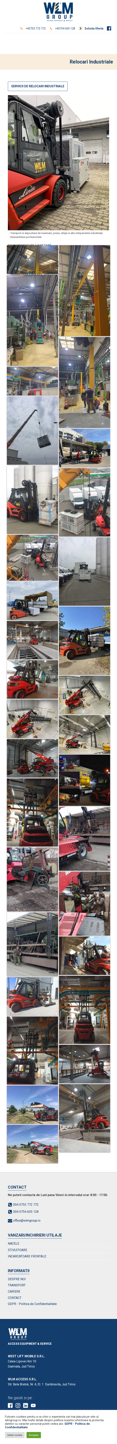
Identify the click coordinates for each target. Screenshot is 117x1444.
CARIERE (14, 1291)
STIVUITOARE (17, 1250)
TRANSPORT (17, 1285)
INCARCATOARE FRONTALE (27, 1256)
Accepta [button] (34, 1435)
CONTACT (14, 1298)
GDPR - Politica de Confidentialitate (32, 1304)
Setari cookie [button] (14, 1435)
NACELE (13, 1243)
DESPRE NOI (17, 1279)
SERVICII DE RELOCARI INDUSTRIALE (37, 86)
